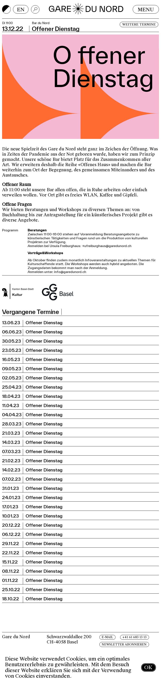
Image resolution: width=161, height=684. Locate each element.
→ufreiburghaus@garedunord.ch (106, 246)
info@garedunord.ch (70, 272)
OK (148, 667)
